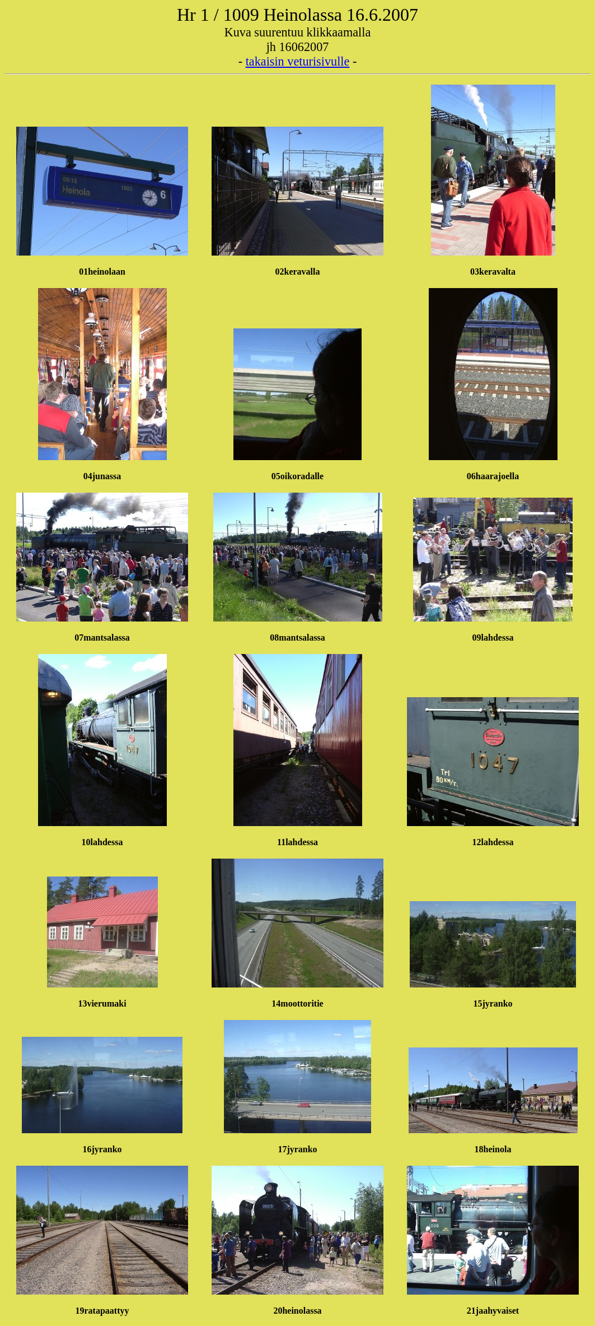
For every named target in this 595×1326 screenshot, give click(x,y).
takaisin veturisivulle (298, 61)
